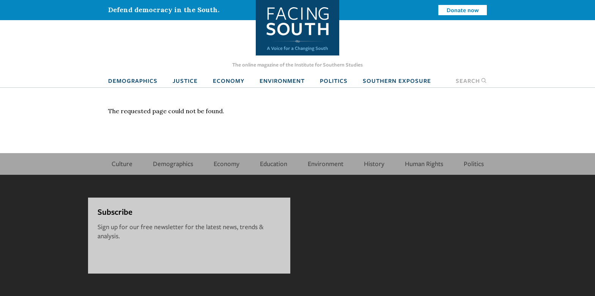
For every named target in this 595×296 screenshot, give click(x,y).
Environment (282, 80)
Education (273, 163)
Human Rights (424, 163)
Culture (122, 163)
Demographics (132, 80)
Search (471, 80)
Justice (185, 80)
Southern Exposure (397, 80)
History (374, 163)
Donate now (463, 10)
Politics (334, 80)
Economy (228, 80)
